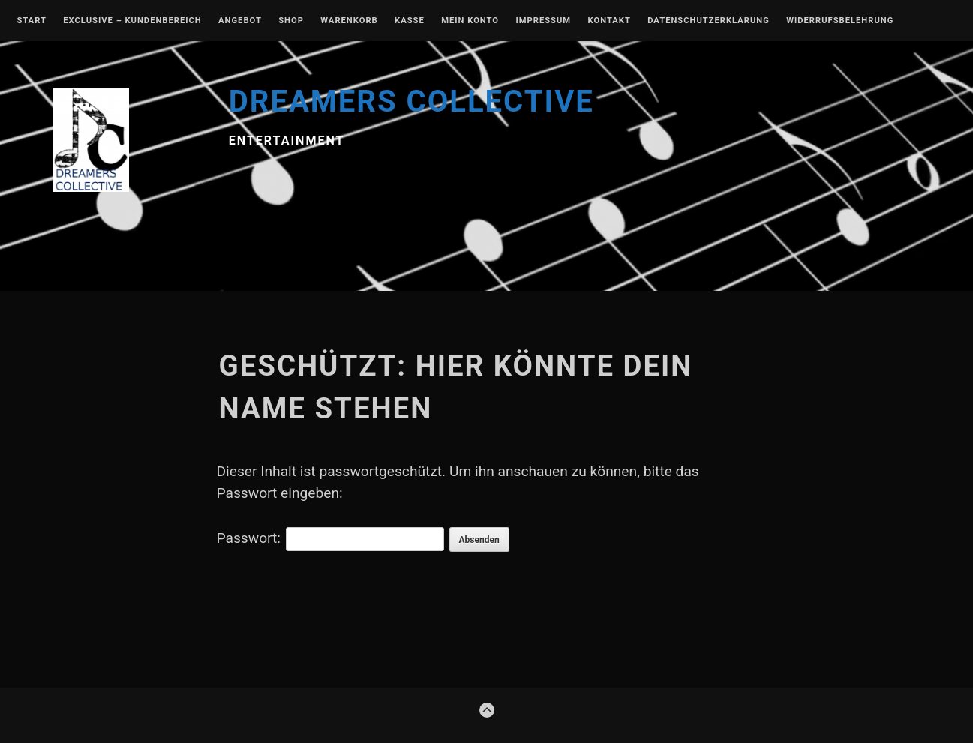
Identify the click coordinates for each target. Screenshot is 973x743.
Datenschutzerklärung (708, 20)
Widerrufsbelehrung (839, 20)
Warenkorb (348, 20)
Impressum (543, 20)
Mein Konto (470, 20)
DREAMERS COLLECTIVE (411, 101)
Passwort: (329, 538)
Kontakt (609, 20)
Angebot (240, 20)
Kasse (410, 20)
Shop (291, 20)
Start (32, 20)
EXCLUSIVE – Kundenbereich (132, 20)
